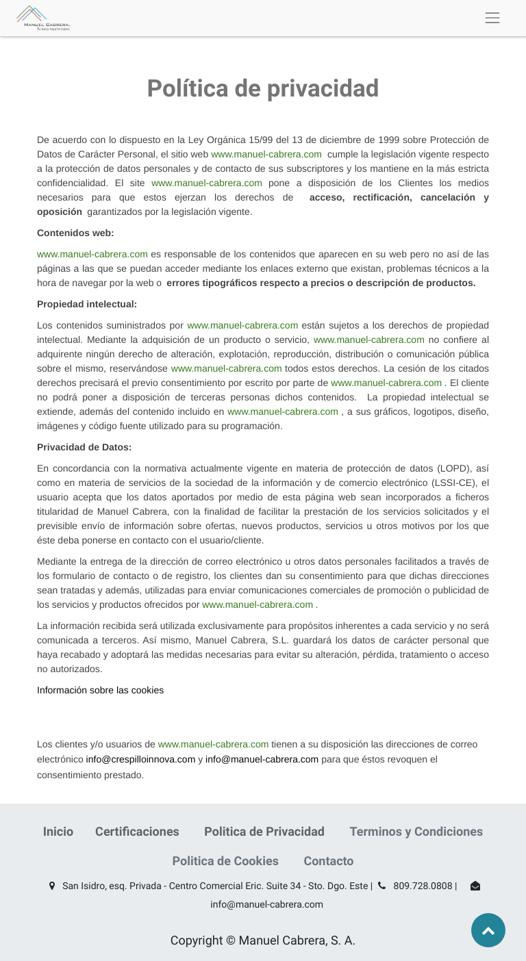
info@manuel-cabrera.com (261, 759)
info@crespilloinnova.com (141, 759)
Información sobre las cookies (100, 689)
